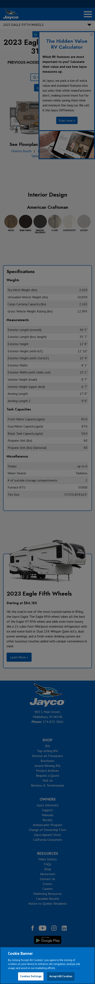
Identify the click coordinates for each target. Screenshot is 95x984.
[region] (47, 965)
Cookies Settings (30, 976)
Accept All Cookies (60, 976)
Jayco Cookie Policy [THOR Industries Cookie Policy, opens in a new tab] (69, 968)
